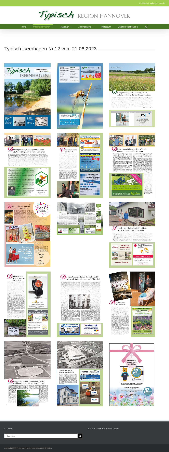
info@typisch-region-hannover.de (152, 3)
